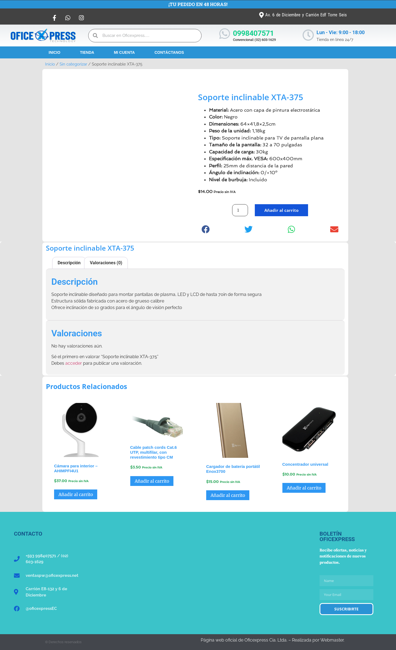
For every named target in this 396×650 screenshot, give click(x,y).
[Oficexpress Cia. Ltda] (198, 572)
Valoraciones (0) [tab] (106, 262)
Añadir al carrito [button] (75, 494)
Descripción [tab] (69, 262)
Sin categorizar (73, 64)
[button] (206, 229)
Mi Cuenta (124, 52)
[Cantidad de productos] (240, 210)
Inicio (54, 52)
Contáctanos (169, 52)
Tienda (87, 52)
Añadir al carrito (281, 210)
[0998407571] (224, 34)
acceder (73, 363)
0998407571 (253, 33)
